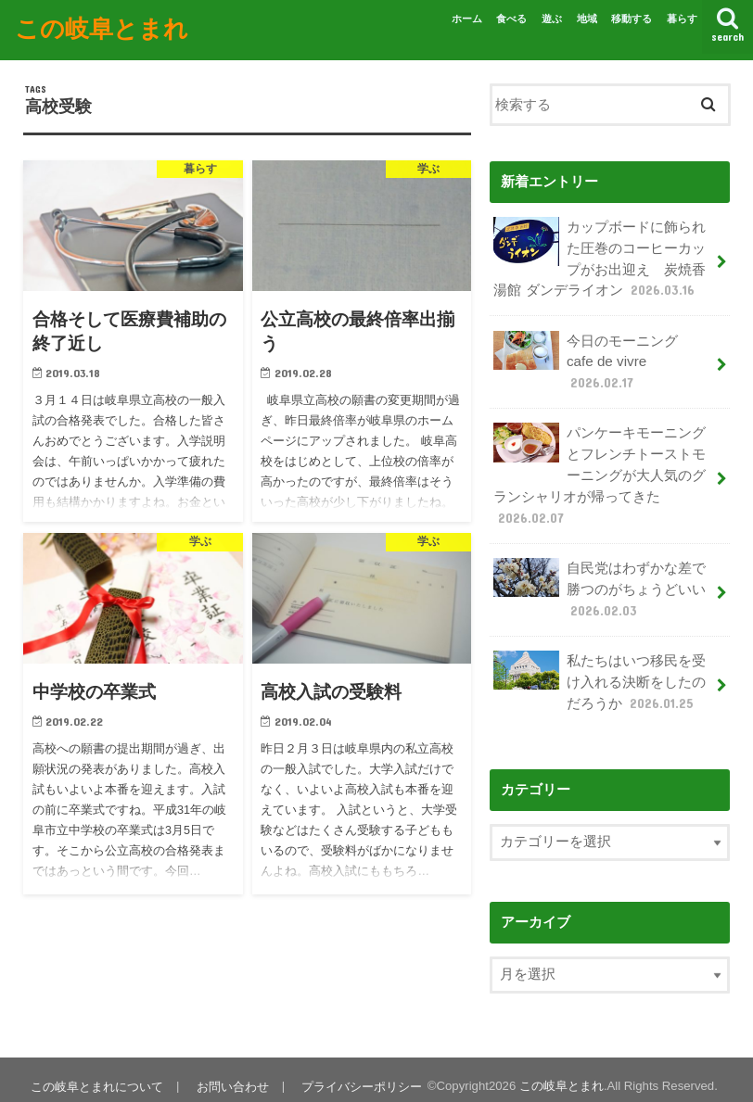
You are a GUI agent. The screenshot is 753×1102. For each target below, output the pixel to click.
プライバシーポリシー (358, 1073)
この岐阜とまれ (101, 26)
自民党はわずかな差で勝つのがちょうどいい (599, 579)
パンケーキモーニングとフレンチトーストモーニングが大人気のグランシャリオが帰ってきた (599, 468)
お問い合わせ (230, 1073)
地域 (587, 18)
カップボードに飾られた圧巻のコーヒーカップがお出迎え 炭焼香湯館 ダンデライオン (599, 257)
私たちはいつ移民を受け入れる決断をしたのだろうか (599, 670)
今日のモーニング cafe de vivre (592, 357)
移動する (631, 18)
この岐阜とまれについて (96, 1073)
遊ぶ (552, 18)
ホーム (467, 18)
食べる (511, 18)
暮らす (682, 18)
